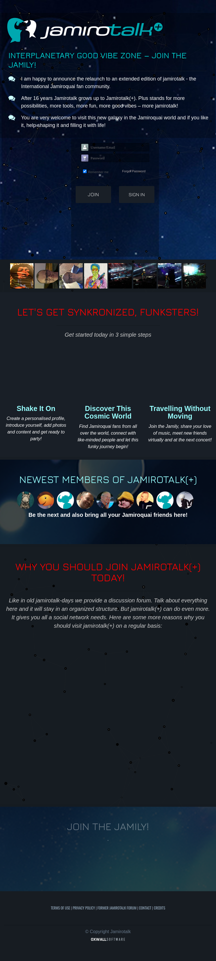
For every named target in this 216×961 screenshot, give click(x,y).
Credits (159, 908)
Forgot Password (133, 171)
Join (93, 194)
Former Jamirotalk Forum (117, 908)
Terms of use (60, 908)
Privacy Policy (84, 908)
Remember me (98, 172)
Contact (145, 908)
